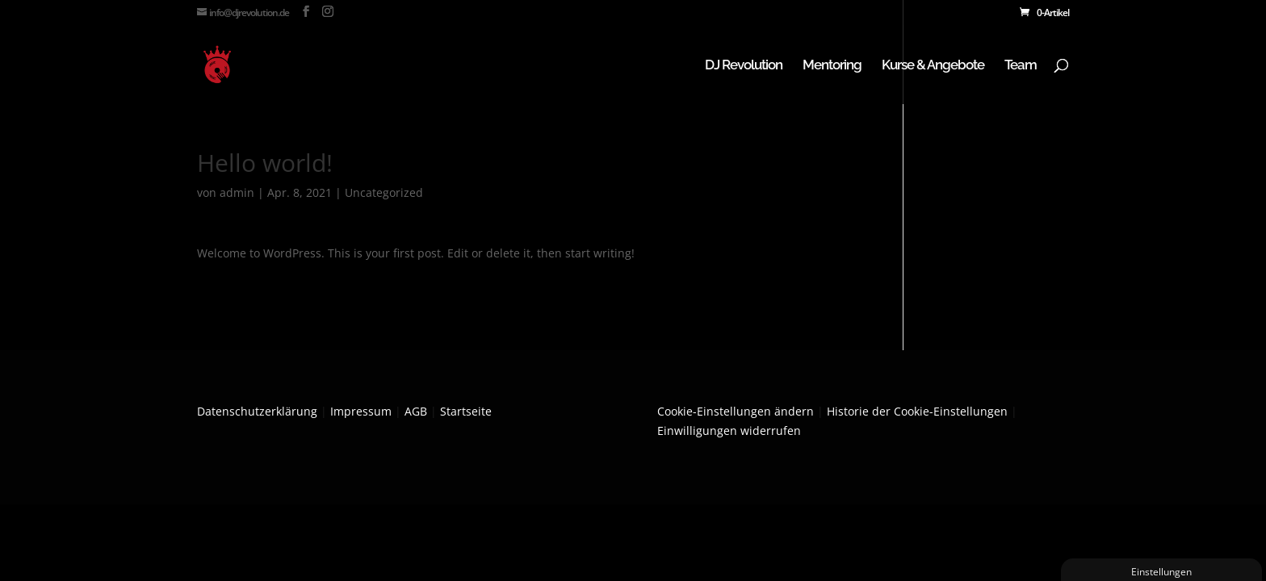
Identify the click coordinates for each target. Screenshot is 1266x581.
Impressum (361, 411)
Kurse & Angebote (933, 66)
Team (1020, 66)
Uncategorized (384, 192)
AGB (416, 411)
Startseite (466, 411)
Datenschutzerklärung (257, 411)
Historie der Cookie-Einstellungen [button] (917, 411)
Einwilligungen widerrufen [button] (729, 430)
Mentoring (832, 66)
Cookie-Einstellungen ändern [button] (735, 411)
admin (237, 192)
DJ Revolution (743, 66)
